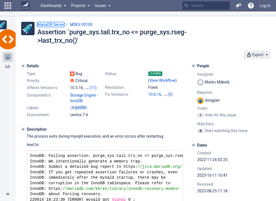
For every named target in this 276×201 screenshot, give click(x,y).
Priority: (33, 80)
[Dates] (193, 145)
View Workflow (162, 80)
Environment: (38, 115)
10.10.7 (169, 94)
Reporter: (205, 92)
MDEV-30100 (81, 24)
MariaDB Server (50, 24)
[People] (193, 66)
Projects (78, 5)
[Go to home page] (25, 5)
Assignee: (205, 74)
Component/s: (39, 95)
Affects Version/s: (42, 87)
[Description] (23, 129)
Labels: (33, 108)
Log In (265, 5)
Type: (31, 73)
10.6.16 (154, 94)
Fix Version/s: (117, 94)
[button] (8, 5)
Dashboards (51, 5)
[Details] (23, 66)
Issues (100, 5)
